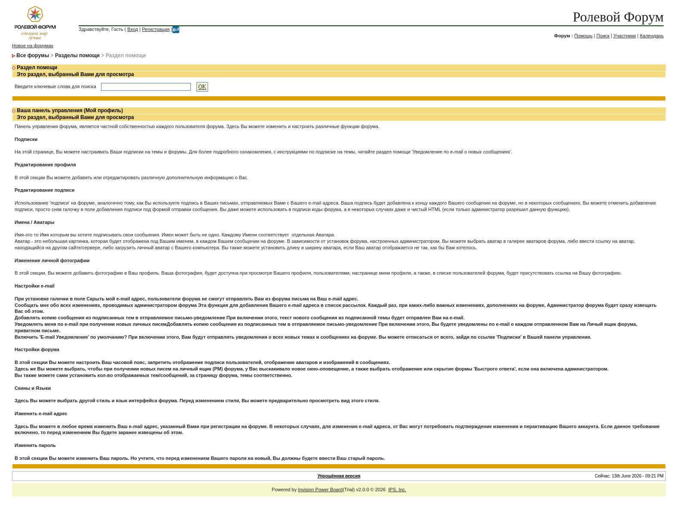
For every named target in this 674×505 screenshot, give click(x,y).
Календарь (652, 35)
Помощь (583, 35)
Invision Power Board (320, 489)
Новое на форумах (32, 45)
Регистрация (155, 29)
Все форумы (32, 55)
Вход (132, 29)
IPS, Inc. (397, 489)
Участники (624, 35)
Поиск (602, 35)
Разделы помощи (77, 55)
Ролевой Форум (618, 16)
